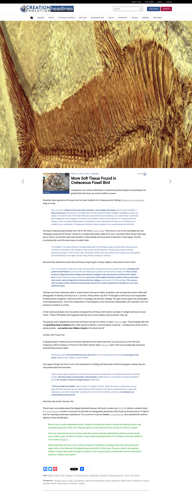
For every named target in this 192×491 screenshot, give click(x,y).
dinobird (103, 476)
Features (157, 18)
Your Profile (149, 2)
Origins (40, 18)
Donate (166, 9)
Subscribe (153, 9)
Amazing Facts (60, 481)
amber (51, 476)
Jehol (127, 476)
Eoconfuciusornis (115, 476)
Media (53, 483)
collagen (69, 476)
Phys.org (118, 322)
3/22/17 (64, 440)
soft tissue (135, 476)
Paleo (111, 18)
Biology (83, 18)
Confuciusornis (80, 476)
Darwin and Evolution (94, 481)
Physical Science (66, 18)
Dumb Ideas (126, 481)
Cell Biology (79, 481)
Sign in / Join (136, 2)
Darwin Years (98, 231)
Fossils (46, 192)
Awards (145, 18)
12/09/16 (122, 408)
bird (56, 476)
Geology (46, 483)
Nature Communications (133, 200)
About (159, 2)
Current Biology (52, 412)
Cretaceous (94, 476)
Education (136, 481)
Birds (70, 481)
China (62, 476)
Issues (135, 18)
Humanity (122, 18)
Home (31, 17)
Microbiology (97, 18)
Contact (169, 2)
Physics (81, 483)
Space (51, 18)
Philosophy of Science (67, 483)
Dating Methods (112, 481)
